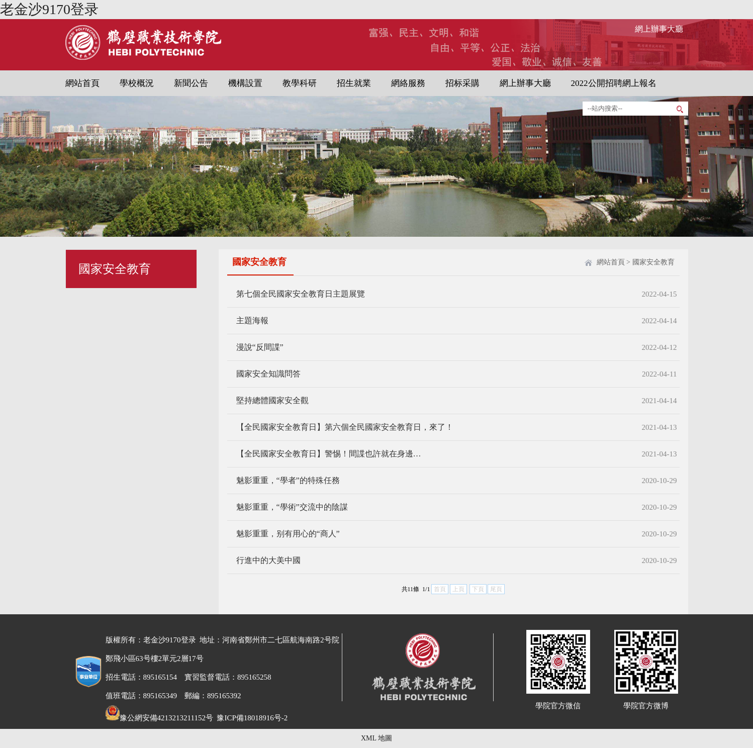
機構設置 (245, 83)
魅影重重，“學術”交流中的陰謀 (292, 507)
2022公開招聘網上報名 (613, 83)
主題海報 (252, 320)
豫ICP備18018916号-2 (251, 718)
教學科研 (300, 83)
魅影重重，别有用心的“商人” (288, 533)
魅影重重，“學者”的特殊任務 (288, 480)
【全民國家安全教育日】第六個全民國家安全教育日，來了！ (344, 427)
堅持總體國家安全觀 (272, 400)
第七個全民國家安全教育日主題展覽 (300, 294)
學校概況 (137, 83)
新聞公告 (191, 83)
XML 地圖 (376, 738)
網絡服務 (408, 83)
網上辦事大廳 (659, 29)
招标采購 (462, 83)
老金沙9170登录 (49, 9)
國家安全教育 (653, 262)
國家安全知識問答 (268, 373)
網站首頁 (82, 83)
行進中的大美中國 (268, 560)
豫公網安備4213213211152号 (159, 718)
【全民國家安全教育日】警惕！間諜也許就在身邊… (328, 453)
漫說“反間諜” (260, 347)
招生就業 (354, 83)
